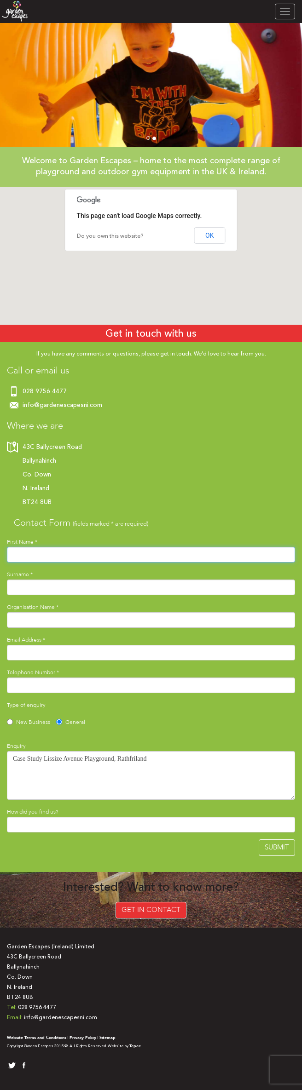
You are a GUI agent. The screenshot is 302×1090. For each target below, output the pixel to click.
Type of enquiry (26, 705)
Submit (277, 847)
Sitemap (107, 1037)
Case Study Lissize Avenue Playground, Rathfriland (151, 775)
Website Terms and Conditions (36, 1037)
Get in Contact (151, 910)
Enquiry (16, 746)
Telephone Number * (33, 672)
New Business (28, 722)
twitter (11, 1065)
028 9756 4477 (45, 391)
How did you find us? (32, 811)
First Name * (22, 541)
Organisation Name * (32, 607)
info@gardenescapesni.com (62, 405)
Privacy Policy (83, 1037)
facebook (22, 1065)
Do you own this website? (110, 236)
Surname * (20, 574)
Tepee (135, 1046)
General (70, 722)
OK (209, 235)
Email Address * (26, 639)
